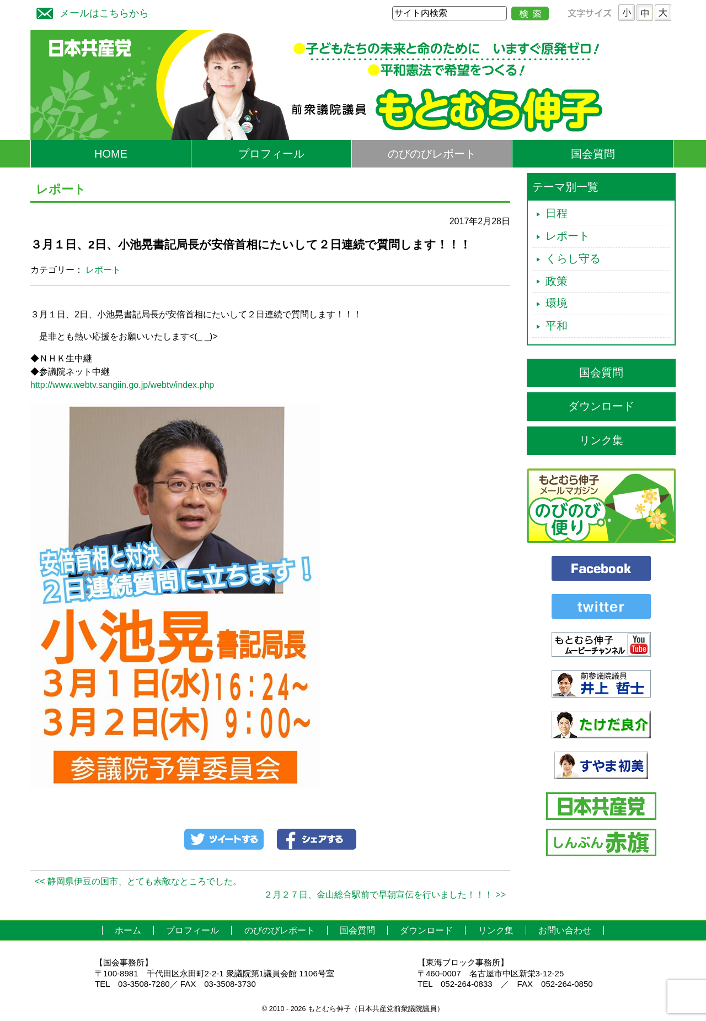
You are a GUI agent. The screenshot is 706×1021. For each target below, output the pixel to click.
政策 (556, 281)
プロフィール (271, 154)
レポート (103, 269)
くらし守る (573, 258)
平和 (556, 326)
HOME (110, 154)
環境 (556, 303)
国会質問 (593, 154)
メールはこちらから (90, 12)
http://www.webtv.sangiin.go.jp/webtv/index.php (122, 385)
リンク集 (601, 440)
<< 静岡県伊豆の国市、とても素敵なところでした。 (138, 881)
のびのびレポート (432, 154)
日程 (556, 213)
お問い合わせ (564, 930)
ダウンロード (601, 406)
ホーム (128, 930)
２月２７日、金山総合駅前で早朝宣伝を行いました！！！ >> (385, 894)
